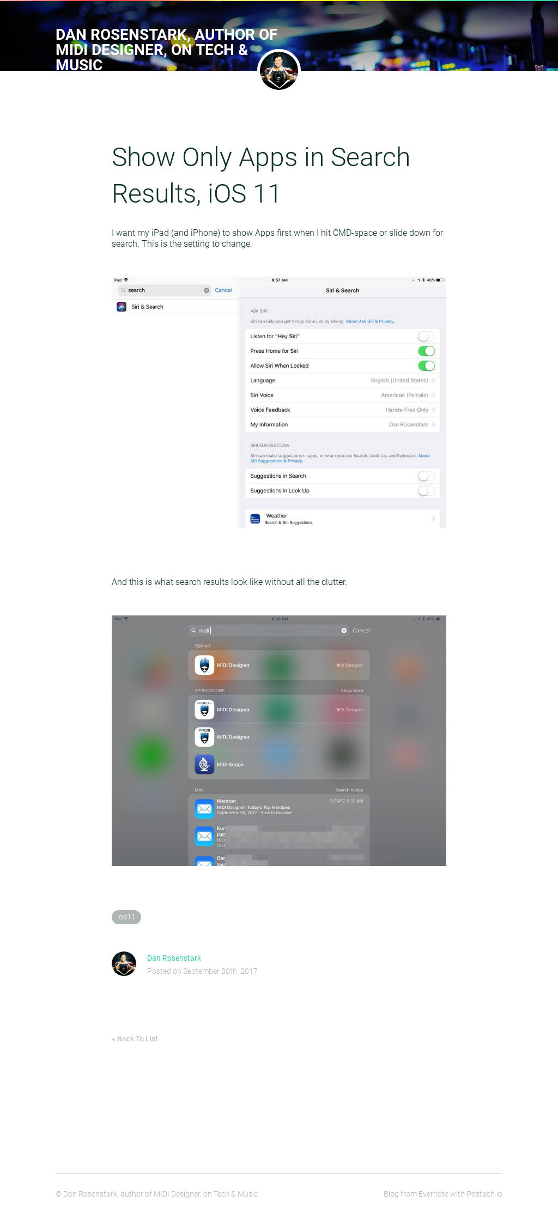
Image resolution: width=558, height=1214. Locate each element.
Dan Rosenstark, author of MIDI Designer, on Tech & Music (166, 50)
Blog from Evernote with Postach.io (443, 1193)
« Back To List (135, 1038)
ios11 (126, 917)
